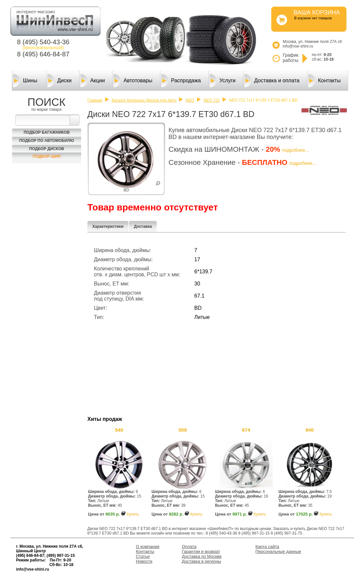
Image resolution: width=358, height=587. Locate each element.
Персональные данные (278, 551)
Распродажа (181, 80)
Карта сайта (267, 546)
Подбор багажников (47, 132)
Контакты (324, 80)
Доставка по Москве (202, 556)
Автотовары (133, 80)
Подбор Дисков (46, 149)
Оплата (189, 546)
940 (309, 430)
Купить (133, 514)
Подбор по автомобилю (46, 140)
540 (119, 430)
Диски (59, 80)
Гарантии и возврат (201, 551)
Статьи (143, 556)
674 (246, 430)
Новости (144, 561)
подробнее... (295, 150)
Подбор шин (47, 156)
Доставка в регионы (201, 561)
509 (182, 430)
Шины (25, 80)
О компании (147, 546)
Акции (93, 80)
